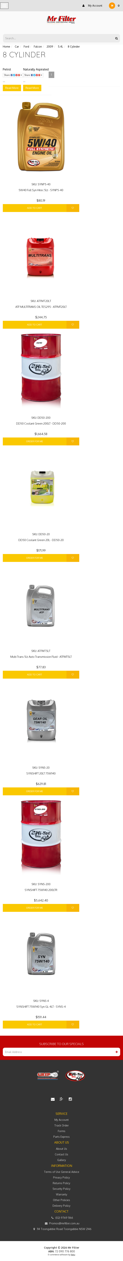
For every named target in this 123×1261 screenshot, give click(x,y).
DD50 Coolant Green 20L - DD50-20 (41, 540)
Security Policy (61, 1188)
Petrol (7, 69)
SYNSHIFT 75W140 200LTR (41, 890)
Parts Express (61, 1136)
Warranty (61, 1194)
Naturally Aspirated (36, 69)
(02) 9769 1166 (61, 1218)
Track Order (61, 1125)
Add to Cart (34, 208)
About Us (61, 1148)
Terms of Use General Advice (61, 1171)
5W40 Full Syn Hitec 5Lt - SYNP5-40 (41, 190)
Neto (73, 1254)
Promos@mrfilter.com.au (61, 1223)
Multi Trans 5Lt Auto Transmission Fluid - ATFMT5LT (41, 657)
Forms (61, 1131)
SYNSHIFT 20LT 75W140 (41, 773)
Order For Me (34, 441)
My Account (91, 5)
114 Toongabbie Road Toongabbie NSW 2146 (61, 1229)
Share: (13, 75)
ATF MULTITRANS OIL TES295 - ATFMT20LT (41, 307)
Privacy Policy (61, 1177)
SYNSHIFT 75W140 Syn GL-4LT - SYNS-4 (41, 1006)
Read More (12, 87)
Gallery (61, 1160)
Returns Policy (61, 1183)
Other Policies (61, 1200)
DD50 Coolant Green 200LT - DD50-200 (41, 423)
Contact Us (61, 1154)
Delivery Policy (61, 1205)
